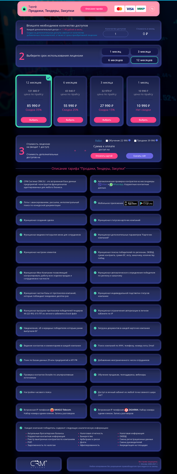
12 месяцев (144, 60)
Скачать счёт (139, 156)
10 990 (143, 91)
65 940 (70, 91)
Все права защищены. (148, 461)
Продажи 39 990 (145, 140)
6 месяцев (115, 60)
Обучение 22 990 (117, 140)
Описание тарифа (94, 8)
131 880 (33, 91)
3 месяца (144, 51)
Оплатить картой (104, 156)
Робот (98, 140)
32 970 (107, 91)
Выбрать (33, 120)
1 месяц (115, 51)
